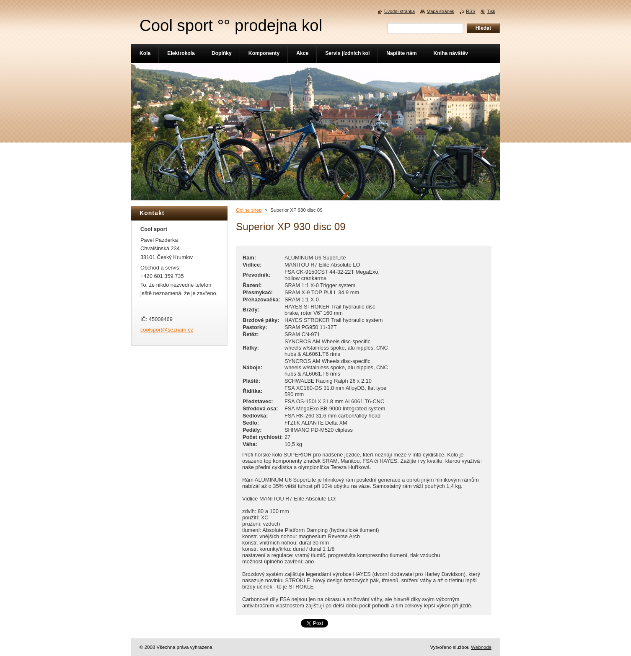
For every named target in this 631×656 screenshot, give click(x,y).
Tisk (491, 11)
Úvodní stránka (399, 11)
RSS (470, 11)
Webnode (481, 647)
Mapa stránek (440, 11)
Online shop (248, 210)
